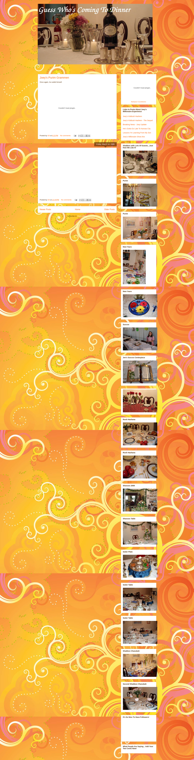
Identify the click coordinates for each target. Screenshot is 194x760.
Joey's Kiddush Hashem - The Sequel (138, 120)
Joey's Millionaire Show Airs (134, 137)
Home (77, 209)
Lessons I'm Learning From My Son (137, 133)
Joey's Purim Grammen (54, 77)
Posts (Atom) (82, 216)
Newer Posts (45, 209)
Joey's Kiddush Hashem (132, 116)
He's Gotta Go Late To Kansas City (137, 129)
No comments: (65, 136)
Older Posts (109, 209)
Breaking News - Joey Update (135, 124)
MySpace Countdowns (138, 102)
